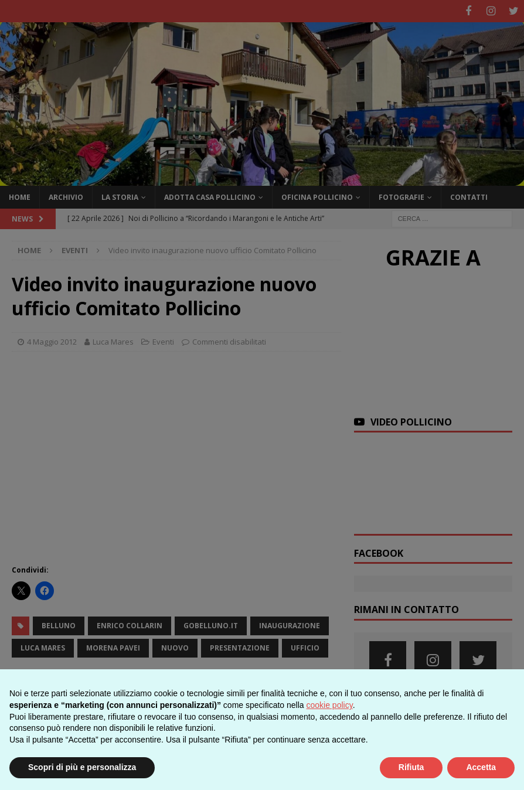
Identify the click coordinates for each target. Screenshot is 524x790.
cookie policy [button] (330, 705)
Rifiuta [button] (411, 767)
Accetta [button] (481, 767)
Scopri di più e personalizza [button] (82, 767)
